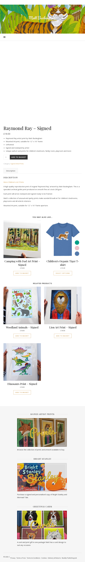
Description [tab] (10, 171)
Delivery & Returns (54, 558)
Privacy (12, 558)
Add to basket (18, 157)
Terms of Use (21, 558)
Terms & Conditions (33, 558)
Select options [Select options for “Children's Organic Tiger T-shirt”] (63, 273)
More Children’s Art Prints (13, 182)
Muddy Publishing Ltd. (69, 558)
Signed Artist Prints (17, 164)
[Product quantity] (6, 157)
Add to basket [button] (22, 273)
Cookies (44, 558)
